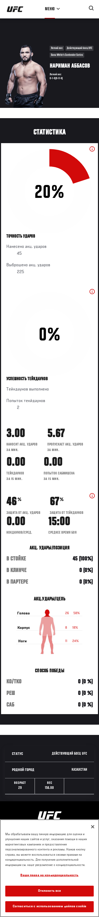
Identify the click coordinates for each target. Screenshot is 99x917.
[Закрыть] (92, 827)
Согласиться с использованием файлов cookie (49, 906)
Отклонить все (49, 891)
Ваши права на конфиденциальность (49, 875)
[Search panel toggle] (91, 8)
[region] (49, 868)
